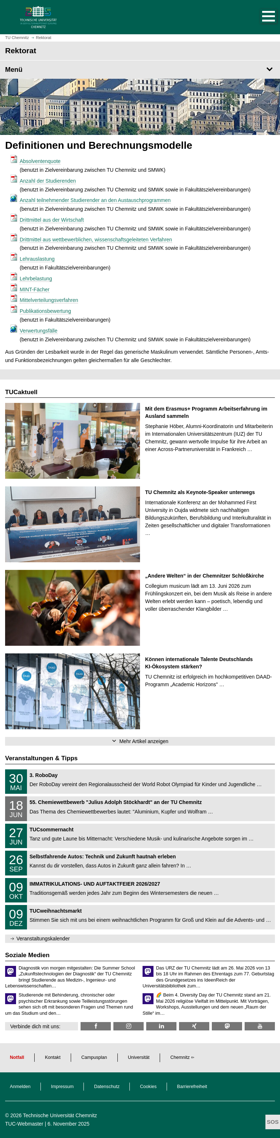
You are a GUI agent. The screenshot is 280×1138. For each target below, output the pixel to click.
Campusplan (94, 1057)
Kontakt (53, 1057)
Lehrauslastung (37, 259)
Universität (139, 1057)
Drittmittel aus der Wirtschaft (52, 220)
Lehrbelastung (36, 278)
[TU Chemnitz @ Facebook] (96, 1026)
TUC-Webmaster (24, 1124)
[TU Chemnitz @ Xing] (194, 1026)
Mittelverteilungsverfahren (49, 300)
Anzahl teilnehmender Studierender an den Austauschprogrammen (95, 200)
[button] (261, 17)
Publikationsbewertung (45, 311)
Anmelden (20, 1086)
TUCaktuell (21, 392)
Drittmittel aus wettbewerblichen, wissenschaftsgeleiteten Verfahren (96, 239)
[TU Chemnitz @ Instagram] (128, 1026)
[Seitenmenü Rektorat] (140, 70)
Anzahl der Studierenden (48, 181)
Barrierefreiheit (192, 1086)
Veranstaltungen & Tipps (41, 758)
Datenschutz (107, 1086)
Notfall (17, 1057)
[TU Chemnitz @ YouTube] (260, 1026)
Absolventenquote (40, 161)
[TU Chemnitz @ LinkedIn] (161, 1026)
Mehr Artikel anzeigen (143, 741)
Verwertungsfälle (39, 331)
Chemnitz (180, 1057)
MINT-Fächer (35, 289)
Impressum (62, 1086)
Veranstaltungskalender (43, 938)
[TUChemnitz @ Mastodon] (227, 1026)
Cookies (148, 1086)
